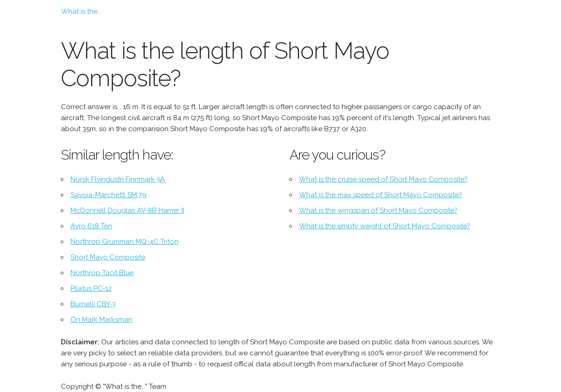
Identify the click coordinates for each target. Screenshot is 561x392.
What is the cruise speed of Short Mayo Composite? (383, 179)
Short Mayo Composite (108, 257)
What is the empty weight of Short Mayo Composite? (384, 226)
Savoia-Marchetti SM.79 (109, 195)
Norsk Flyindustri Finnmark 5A (118, 179)
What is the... (81, 11)
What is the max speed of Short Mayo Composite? (380, 195)
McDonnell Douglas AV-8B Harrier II (127, 210)
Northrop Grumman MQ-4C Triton (125, 241)
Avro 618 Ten (91, 226)
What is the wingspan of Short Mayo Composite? (378, 210)
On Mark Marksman (101, 319)
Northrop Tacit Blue (102, 273)
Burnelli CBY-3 (93, 304)
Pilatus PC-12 (91, 288)
